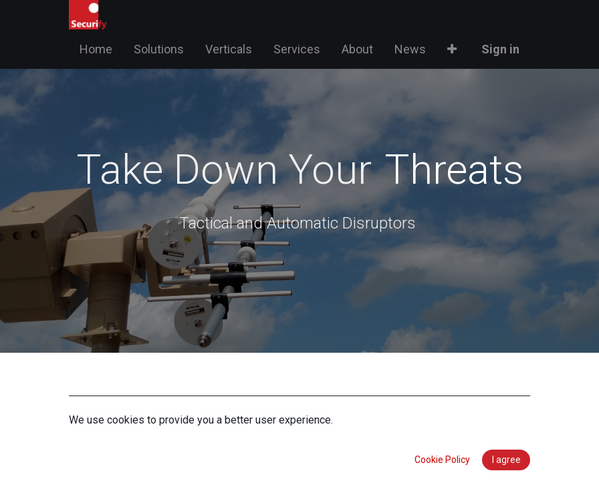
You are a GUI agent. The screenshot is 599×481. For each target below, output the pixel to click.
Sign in (500, 49)
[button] (452, 49)
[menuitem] (96, 49)
